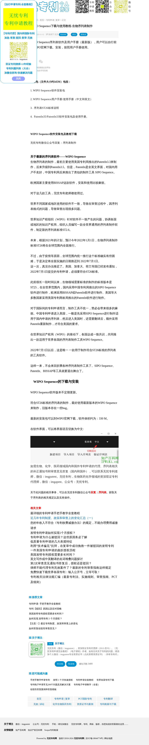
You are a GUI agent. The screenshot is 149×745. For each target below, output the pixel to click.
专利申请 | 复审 (53, 20)
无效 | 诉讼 (38, 704)
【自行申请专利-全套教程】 (18, 4)
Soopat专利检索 (51, 730)
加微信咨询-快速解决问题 (18, 72)
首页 (42, 20)
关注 (74, 34)
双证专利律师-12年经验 (18, 64)
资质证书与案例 (85, 704)
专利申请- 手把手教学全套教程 (45, 604)
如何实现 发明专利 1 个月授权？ (45, 618)
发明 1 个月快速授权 (63, 680)
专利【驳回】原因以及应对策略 (45, 608)
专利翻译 (108, 699)
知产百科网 (21, 730)
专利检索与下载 (108, 704)
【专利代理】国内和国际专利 (18, 33)
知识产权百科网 (35, 730)
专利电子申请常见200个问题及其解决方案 (50, 684)
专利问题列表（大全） (18, 68)
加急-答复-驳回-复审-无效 (18, 37)
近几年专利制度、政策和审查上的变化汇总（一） (62, 518)
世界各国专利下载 (105, 680)
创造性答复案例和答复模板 (43, 689)
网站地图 (108, 738)
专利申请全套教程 (84, 680)
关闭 (18, 78)
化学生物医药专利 (62, 704)
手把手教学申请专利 (40, 680)
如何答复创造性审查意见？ (43, 628)
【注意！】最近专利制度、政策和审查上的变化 (53, 623)
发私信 (83, 34)
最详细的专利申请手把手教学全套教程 (55, 513)
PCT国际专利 (85, 699)
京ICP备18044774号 (94, 738)
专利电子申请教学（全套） (87, 684)
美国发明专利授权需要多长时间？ (46, 613)
